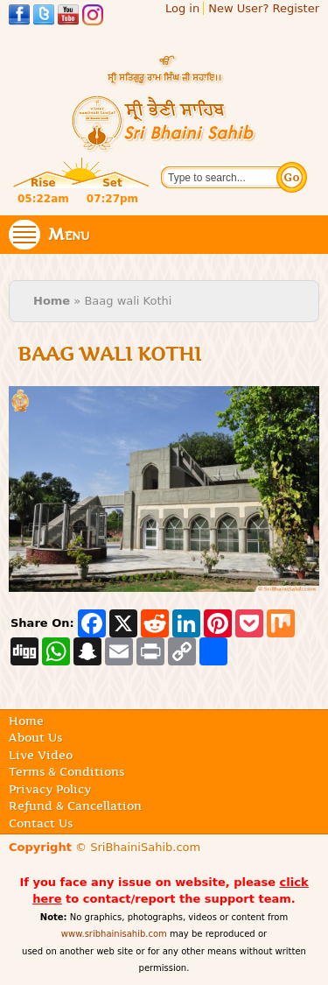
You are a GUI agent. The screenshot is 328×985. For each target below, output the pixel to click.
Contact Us (41, 823)
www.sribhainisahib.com (114, 934)
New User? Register (263, 8)
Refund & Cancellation (75, 806)
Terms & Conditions (66, 771)
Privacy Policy (50, 789)
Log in (182, 8)
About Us (35, 737)
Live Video (41, 755)
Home (51, 300)
